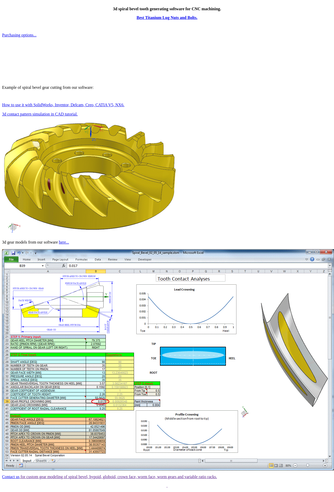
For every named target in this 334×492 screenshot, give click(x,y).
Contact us (11, 477)
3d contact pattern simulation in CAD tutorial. (40, 114)
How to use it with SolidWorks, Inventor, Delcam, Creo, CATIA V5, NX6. (63, 105)
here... (64, 242)
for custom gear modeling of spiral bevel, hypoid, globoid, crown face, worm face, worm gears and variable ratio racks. (118, 477)
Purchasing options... (19, 35)
